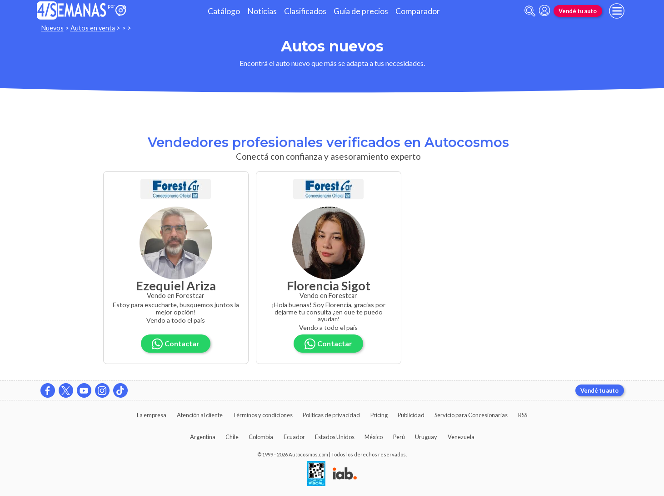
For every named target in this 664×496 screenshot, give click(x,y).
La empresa (151, 415)
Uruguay (426, 436)
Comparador (417, 11)
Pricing (379, 415)
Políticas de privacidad (331, 415)
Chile (232, 436)
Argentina (202, 436)
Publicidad (411, 415)
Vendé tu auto (578, 11)
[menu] (616, 11)
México (373, 436)
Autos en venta (92, 28)
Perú (399, 436)
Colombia (261, 436)
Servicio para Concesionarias (471, 415)
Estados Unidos (334, 436)
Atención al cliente (200, 415)
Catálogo (224, 11)
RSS (522, 415)
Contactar (176, 344)
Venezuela (461, 436)
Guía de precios (361, 11)
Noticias (262, 11)
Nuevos (52, 28)
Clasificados (305, 11)
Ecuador (294, 436)
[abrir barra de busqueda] (529, 11)
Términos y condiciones (263, 415)
